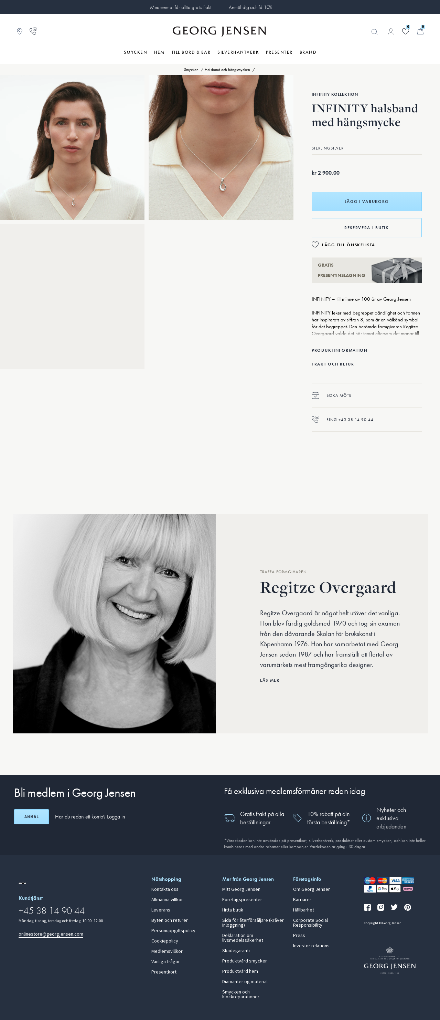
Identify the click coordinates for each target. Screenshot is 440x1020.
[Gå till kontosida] (391, 31)
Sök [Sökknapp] (374, 32)
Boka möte (332, 395)
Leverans (160, 910)
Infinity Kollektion (335, 94)
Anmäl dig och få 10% (250, 7)
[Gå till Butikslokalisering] (19, 31)
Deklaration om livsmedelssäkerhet (242, 938)
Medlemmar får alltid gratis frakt (180, 7)
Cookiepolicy (164, 941)
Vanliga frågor (165, 961)
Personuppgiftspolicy (173, 930)
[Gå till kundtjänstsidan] (33, 31)
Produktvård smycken (245, 961)
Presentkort (163, 972)
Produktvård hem (240, 971)
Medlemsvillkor (167, 951)
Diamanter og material (245, 981)
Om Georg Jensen (312, 889)
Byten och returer (169, 920)
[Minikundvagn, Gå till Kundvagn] (420, 31)
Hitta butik (232, 910)
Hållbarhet (303, 910)
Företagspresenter (242, 899)
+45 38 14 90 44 (52, 911)
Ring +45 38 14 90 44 (343, 419)
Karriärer (302, 899)
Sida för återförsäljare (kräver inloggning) (253, 923)
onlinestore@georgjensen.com (51, 934)
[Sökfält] (338, 31)
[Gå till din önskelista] (405, 31)
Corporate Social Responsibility (310, 923)
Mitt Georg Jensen (241, 889)
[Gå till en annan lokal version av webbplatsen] (22, 883)
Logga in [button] (116, 816)
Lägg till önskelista (348, 245)
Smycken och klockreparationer (240, 994)
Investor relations (311, 946)
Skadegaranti (236, 950)
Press (299, 935)
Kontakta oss (165, 889)
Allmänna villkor (167, 899)
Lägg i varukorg (367, 201)
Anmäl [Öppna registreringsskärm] (31, 817)
